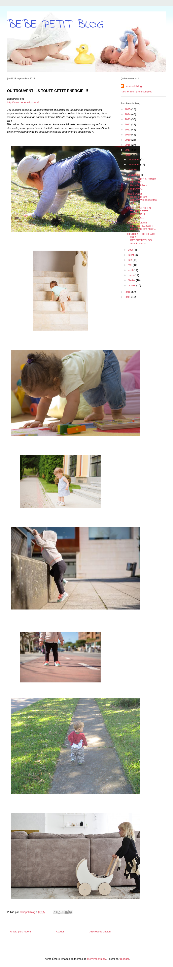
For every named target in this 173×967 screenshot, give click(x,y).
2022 (128, 124)
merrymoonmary (96, 958)
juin (130, 259)
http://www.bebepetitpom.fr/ (23, 102)
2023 (128, 119)
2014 (128, 296)
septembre (134, 174)
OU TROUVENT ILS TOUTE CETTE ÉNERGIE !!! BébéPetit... (139, 213)
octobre (132, 169)
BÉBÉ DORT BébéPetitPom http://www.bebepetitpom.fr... (142, 198)
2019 (128, 139)
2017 (128, 149)
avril (130, 270)
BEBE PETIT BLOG (55, 24)
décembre (134, 159)
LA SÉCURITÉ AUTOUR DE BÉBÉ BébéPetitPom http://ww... (141, 184)
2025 (128, 109)
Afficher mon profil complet (136, 91)
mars (131, 275)
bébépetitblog (133, 86)
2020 (128, 134)
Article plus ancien (100, 931)
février (132, 280)
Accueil (60, 931)
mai (130, 264)
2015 (128, 291)
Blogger (124, 958)
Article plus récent (20, 931)
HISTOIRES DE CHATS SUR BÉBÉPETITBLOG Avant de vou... (141, 239)
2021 (128, 129)
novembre (134, 164)
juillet (131, 254)
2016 (128, 155)
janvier (132, 285)
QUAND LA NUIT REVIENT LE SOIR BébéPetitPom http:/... (141, 225)
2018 (128, 144)
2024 (128, 114)
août (131, 249)
